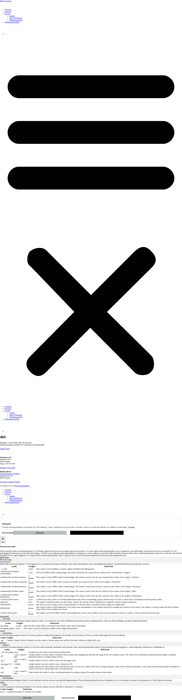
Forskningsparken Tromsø (10, 474)
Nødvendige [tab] (4, 557)
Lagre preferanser (68, 698)
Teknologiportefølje (12, 22)
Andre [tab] (2, 682)
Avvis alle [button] (40, 533)
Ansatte (12, 16)
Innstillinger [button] (7, 533)
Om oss (7, 14)
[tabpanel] (91, 589)
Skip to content (5, 1)
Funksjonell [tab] (4, 616)
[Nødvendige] (1, 559)
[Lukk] (3, 540)
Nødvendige (7, 560)
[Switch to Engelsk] (10, 34)
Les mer (131, 527)
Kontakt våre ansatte (7, 468)
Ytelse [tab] (2, 631)
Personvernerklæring (21, 486)
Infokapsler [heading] (6, 524)
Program (8, 12)
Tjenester (8, 10)
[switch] (1, 618)
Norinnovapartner (16, 20)
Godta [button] (96, 533)
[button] (91, 220)
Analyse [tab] (3, 643)
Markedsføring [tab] (5, 676)
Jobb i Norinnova (15, 18)
